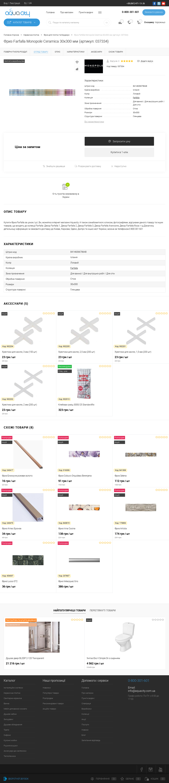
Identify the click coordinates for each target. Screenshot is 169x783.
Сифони (7, 735)
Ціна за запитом (27, 147)
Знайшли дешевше (54, 166)
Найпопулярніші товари (69, 610)
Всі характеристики (94, 121)
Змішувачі (8, 719)
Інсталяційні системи (13, 688)
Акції (84, 719)
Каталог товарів (21, 22)
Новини (85, 730)
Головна (50, 12)
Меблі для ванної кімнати (15, 709)
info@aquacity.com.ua (141, 691)
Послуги (85, 725)
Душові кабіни (10, 714)
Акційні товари (49, 709)
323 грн (84, 412)
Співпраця (86, 704)
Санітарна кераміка (13, 698)
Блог (84, 735)
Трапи (6, 730)
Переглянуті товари (103, 610)
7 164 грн (122, 664)
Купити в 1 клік (119, 152)
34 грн (28, 535)
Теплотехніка (10, 756)
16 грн (28, 483)
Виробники (86, 709)
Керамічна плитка (12, 693)
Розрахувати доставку (88, 166)
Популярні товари (51, 693)
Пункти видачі (86, 12)
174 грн (141, 535)
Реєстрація (15, 3)
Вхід (5, 3)
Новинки (47, 688)
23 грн (28, 359)
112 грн (141, 483)
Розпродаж (48, 698)
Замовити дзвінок (153, 12)
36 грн (28, 588)
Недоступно (118, 166)
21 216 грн (15, 664)
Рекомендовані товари (53, 704)
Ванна (6, 704)
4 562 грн (84, 665)
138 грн (84, 535)
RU (25, 3)
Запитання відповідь (91, 741)
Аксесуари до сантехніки (15, 751)
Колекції (85, 714)
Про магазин (66, 12)
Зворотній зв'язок (16, 779)
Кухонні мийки (10, 741)
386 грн (84, 588)
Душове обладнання (13, 725)
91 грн (84, 483)
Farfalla (136, 97)
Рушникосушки (10, 746)
